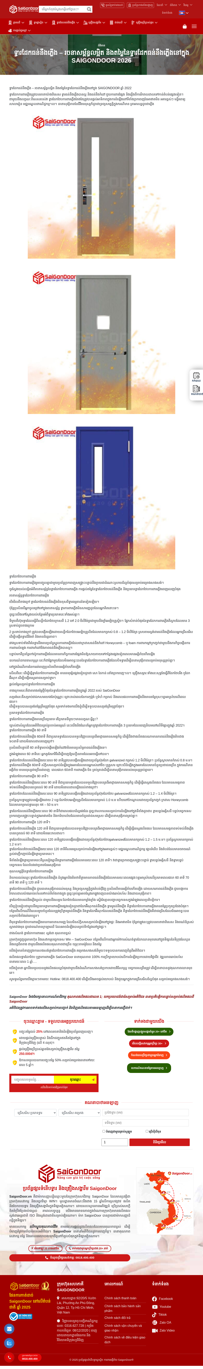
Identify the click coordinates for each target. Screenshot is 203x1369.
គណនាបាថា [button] (196, 390)
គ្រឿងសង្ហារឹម (92, 23)
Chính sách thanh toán (120, 1301)
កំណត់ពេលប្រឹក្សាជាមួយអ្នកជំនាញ (149, 1056)
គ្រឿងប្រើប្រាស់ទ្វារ (142, 23)
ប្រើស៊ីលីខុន (153, 1133)
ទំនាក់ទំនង (167, 12)
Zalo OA (161, 1326)
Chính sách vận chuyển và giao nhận (123, 1331)
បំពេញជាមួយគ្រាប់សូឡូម (117, 1133)
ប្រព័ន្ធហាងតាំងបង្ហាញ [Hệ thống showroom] (140, 5)
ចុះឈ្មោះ (75, 1081)
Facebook (162, 1302)
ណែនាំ (160, 5)
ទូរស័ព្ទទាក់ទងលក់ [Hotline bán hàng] (112, 5)
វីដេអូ (186, 5)
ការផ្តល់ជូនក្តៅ (17, 31)
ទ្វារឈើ (14, 23)
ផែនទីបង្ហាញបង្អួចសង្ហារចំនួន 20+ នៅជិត (149, 1033)
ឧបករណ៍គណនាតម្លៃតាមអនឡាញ (149, 1069)
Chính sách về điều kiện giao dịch (124, 1343)
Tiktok (159, 1317)
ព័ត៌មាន (173, 5)
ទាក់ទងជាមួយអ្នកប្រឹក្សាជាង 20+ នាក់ (88, 1251)
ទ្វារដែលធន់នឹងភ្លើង (63, 23)
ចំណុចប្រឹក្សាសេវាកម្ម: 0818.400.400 (69, 1260)
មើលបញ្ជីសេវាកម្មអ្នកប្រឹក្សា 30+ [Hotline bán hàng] (149, 1045)
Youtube (161, 1310)
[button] (9, 1329)
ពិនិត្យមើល (159, 1143)
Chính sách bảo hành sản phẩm (122, 1312)
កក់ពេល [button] (196, 377)
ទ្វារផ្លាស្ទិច (36, 23)
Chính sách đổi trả (117, 1321)
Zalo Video (163, 1333)
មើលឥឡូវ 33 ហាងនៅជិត (45, 1251)
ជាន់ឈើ (116, 23)
